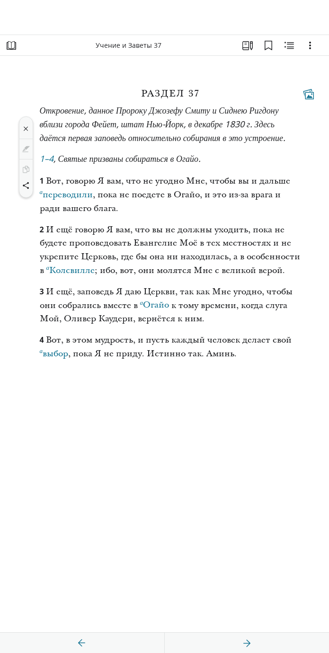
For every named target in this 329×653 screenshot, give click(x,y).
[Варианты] (310, 45)
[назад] (81, 643)
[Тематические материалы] (308, 94)
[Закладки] (268, 45)
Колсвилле (70, 269)
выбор (54, 352)
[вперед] (246, 643)
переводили (66, 193)
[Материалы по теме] (289, 45)
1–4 (47, 159)
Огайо (154, 304)
